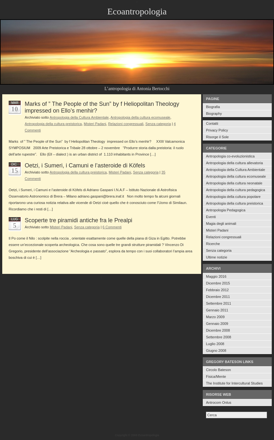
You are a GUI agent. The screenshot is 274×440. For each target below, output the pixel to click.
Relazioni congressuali (223, 237)
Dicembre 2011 (218, 297)
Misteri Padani (217, 230)
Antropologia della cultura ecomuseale (236, 176)
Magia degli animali (221, 223)
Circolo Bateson (218, 370)
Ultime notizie (216, 257)
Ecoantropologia (137, 11)
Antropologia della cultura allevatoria (234, 163)
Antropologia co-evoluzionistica (230, 156)
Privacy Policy (217, 130)
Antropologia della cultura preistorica (234, 203)
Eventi (211, 217)
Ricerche (213, 244)
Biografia (213, 107)
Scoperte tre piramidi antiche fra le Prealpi (78, 220)
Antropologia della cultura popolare (233, 197)
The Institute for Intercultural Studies (234, 383)
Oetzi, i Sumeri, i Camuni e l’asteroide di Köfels (85, 165)
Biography (214, 113)
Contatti (212, 123)
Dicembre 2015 (218, 283)
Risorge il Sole (217, 137)
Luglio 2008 (215, 344)
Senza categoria (219, 250)
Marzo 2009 (215, 317)
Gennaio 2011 (217, 310)
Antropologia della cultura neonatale (234, 183)
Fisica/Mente (216, 376)
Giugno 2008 (216, 350)
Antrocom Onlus (218, 402)
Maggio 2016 (216, 276)
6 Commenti (112, 227)
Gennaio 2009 (217, 324)
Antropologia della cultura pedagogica (235, 190)
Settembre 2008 (218, 337)
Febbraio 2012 (217, 290)
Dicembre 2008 (218, 330)
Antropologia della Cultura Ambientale (235, 170)
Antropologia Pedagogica (225, 210)
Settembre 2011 (218, 303)
